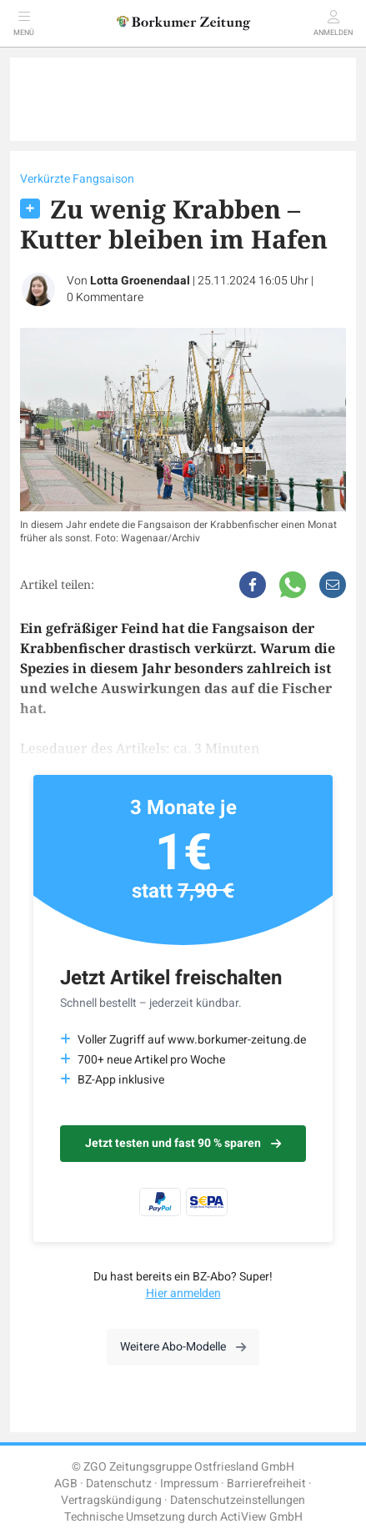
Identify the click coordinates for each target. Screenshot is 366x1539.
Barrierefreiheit (266, 1483)
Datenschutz (119, 1483)
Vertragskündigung (111, 1500)
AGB (66, 1483)
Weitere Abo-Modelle (183, 1346)
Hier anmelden (183, 1293)
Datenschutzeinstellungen (237, 1500)
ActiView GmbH (261, 1517)
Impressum (189, 1483)
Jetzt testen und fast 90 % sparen (183, 1143)
